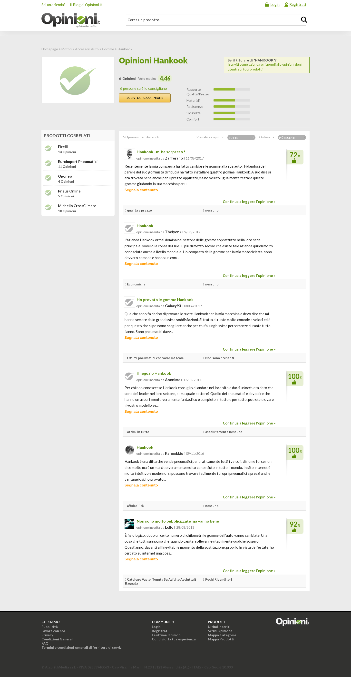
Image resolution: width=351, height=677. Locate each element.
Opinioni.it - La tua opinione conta (79, 20)
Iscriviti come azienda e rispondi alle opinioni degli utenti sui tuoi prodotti (267, 64)
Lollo (169, 527)
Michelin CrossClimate (77, 206)
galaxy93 (173, 305)
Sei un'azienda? (53, 4)
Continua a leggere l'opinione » (249, 201)
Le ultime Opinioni (166, 635)
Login (275, 4)
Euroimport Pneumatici (78, 162)
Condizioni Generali (57, 639)
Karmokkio (174, 453)
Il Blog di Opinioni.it (86, 4)
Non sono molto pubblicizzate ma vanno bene (178, 521)
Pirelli (63, 147)
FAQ (45, 643)
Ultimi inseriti (219, 627)
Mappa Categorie (222, 635)
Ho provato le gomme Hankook (165, 299)
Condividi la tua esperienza (174, 639)
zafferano (174, 158)
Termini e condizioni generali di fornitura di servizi (82, 647)
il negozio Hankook (154, 373)
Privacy (47, 635)
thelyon (172, 232)
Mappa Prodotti (221, 639)
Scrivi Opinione (220, 631)
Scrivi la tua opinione (145, 98)
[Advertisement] (78, 250)
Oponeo (65, 176)
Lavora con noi (53, 631)
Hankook (145, 225)
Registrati (297, 4)
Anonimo (172, 379)
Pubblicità (49, 627)
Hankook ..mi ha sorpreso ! (161, 151)
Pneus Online (69, 191)
